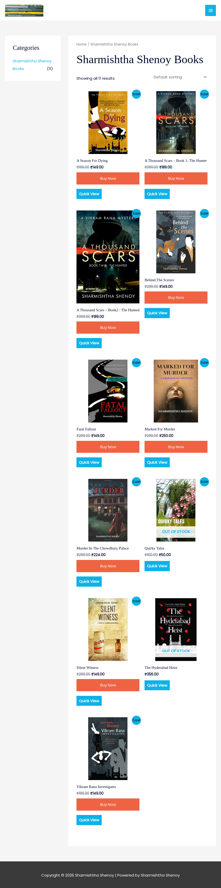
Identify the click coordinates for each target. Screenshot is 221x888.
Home (81, 44)
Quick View (89, 193)
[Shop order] (179, 77)
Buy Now (108, 178)
